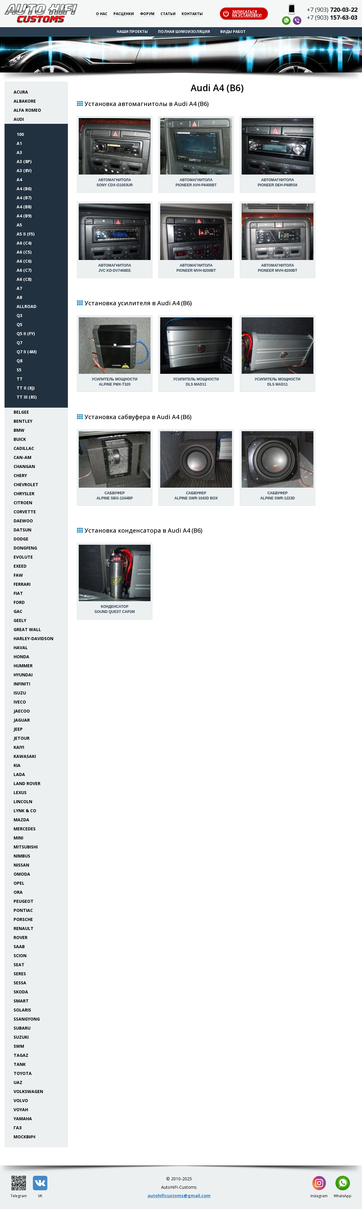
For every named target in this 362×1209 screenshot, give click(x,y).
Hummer (23, 666)
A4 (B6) (24, 188)
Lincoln (23, 801)
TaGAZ (21, 1055)
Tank (20, 1064)
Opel (19, 883)
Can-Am (22, 457)
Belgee (21, 412)
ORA (18, 892)
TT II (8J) (26, 388)
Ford (19, 602)
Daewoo (23, 521)
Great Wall (27, 629)
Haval (21, 647)
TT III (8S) (27, 397)
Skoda (21, 992)
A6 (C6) (24, 261)
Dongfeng (25, 548)
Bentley (23, 421)
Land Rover (27, 783)
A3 (19, 152)
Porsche (23, 919)
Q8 (19, 361)
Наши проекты (132, 31)
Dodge (21, 539)
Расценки (123, 14)
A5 (19, 225)
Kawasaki (25, 756)
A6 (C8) (24, 279)
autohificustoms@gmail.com (179, 1195)
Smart (21, 1001)
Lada (19, 774)
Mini (18, 838)
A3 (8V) (24, 170)
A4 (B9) (24, 216)
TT (20, 379)
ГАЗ (18, 1127)
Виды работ (233, 31)
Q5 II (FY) (26, 333)
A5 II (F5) (26, 234)
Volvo (21, 1100)
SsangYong (27, 1019)
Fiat (18, 593)
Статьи (168, 14)
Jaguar (22, 720)
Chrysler (24, 493)
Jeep (18, 729)
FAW (18, 575)
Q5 (19, 324)
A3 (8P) (24, 161)
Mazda (21, 820)
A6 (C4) (24, 243)
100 (20, 134)
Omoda (22, 874)
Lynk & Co (25, 810)
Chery (20, 475)
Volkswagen (28, 1091)
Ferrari (22, 584)
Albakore (25, 101)
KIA (17, 765)
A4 (19, 179)
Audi (19, 119)
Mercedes (25, 829)
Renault (23, 928)
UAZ (18, 1082)
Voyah (21, 1109)
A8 (19, 297)
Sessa (20, 983)
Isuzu (20, 693)
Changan (24, 466)
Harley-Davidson (33, 638)
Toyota (23, 1073)
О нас (101, 14)
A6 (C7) (24, 270)
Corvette (25, 512)
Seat (19, 964)
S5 (19, 370)
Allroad (27, 306)
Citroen (23, 502)
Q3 (19, 315)
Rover (20, 937)
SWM (19, 1046)
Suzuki (21, 1037)
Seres (20, 973)
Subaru (22, 1028)
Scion (20, 955)
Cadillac (24, 448)
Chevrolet (26, 484)
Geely (20, 620)
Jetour (22, 738)
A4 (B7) (24, 197)
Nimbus (22, 856)
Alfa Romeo (27, 110)
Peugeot (23, 901)
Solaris (22, 1010)
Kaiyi (19, 747)
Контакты (192, 14)
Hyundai (23, 675)
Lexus (20, 792)
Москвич (24, 1137)
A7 (19, 288)
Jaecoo (22, 711)
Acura (21, 92)
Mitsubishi (26, 847)
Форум (147, 14)
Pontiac (23, 910)
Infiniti (22, 684)
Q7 (19, 342)
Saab (19, 946)
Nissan (21, 865)
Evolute (23, 557)
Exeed (20, 566)
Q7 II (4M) (27, 351)
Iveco (20, 702)
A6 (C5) (24, 252)
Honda (21, 656)
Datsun (22, 530)
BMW (19, 430)
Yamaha (23, 1118)
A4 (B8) (24, 207)
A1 (19, 143)
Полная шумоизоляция (184, 31)
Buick (20, 439)
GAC (18, 611)
